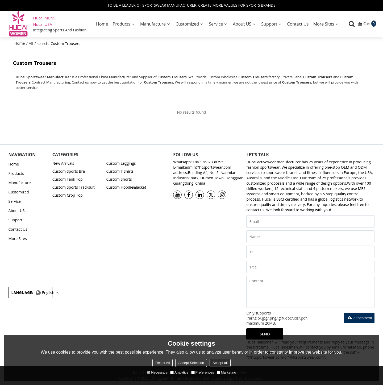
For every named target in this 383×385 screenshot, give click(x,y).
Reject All (162, 363)
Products (121, 24)
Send (265, 334)
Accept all (220, 363)
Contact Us (298, 24)
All (31, 43)
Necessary (157, 372)
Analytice (179, 372)
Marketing (226, 372)
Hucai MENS (44, 17)
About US (242, 24)
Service (216, 24)
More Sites (323, 24)
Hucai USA (42, 24)
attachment (359, 318)
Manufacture (153, 24)
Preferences (202, 372)
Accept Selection (191, 363)
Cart (369, 23)
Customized (187, 24)
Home (102, 24)
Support (269, 24)
